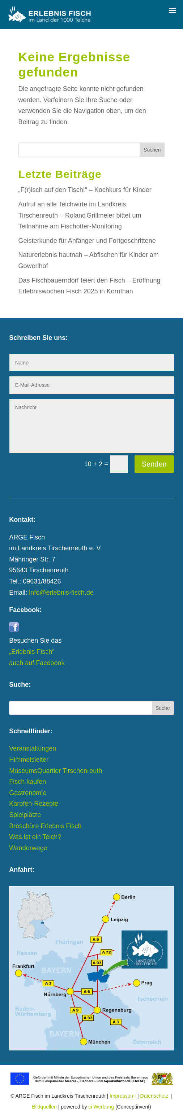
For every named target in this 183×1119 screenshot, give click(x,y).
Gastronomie (27, 792)
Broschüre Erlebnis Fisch (45, 826)
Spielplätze (25, 814)
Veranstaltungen (32, 748)
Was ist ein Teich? (35, 836)
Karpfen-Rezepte (33, 803)
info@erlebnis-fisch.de (61, 592)
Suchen (152, 150)
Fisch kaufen (27, 781)
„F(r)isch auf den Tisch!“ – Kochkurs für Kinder (85, 189)
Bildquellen (44, 1107)
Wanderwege (28, 848)
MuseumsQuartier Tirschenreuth (55, 770)
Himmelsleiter (28, 759)
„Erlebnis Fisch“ (31, 651)
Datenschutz (154, 1096)
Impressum (122, 1096)
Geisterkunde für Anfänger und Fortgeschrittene (87, 240)
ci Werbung (101, 1107)
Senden (154, 464)
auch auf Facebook (36, 662)
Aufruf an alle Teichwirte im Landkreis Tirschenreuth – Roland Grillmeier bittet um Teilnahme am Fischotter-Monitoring (79, 215)
